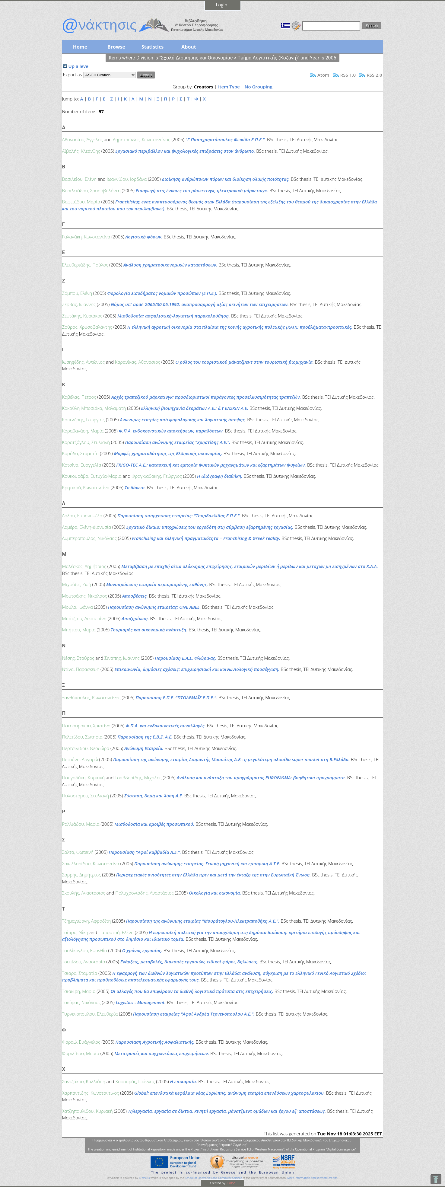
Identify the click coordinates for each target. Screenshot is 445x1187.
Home (80, 46)
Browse (116, 46)
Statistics (152, 46)
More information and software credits (312, 1178)
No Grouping (258, 87)
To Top (435, 1179)
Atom (323, 75)
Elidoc (230, 1183)
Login (221, 5)
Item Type (229, 87)
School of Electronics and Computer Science (213, 1178)
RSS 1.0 (348, 75)
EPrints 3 (144, 1178)
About (188, 46)
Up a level (79, 66)
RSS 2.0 (374, 75)
